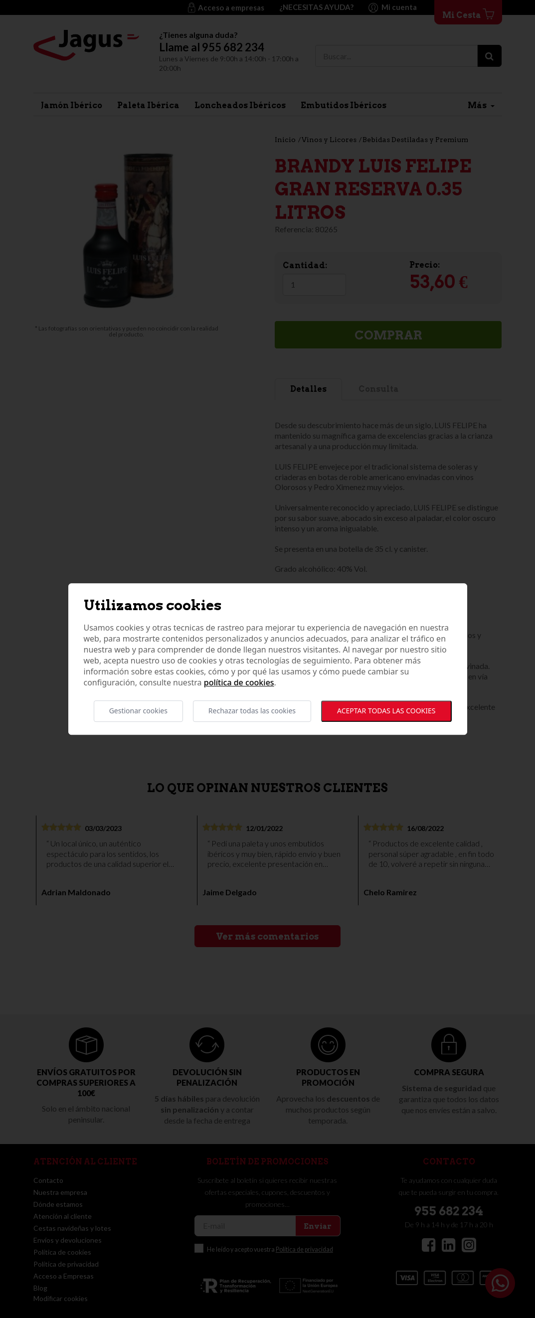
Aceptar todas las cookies (386, 711)
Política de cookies (239, 682)
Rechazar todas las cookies (252, 711)
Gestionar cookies (138, 711)
